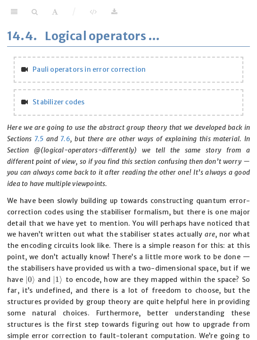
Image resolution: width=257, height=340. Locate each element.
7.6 (65, 139)
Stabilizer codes (58, 102)
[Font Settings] (55, 12)
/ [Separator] (74, 11)
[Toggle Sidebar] (14, 12)
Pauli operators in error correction (89, 69)
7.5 (39, 139)
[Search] (35, 12)
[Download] (114, 12)
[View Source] (93, 12)
